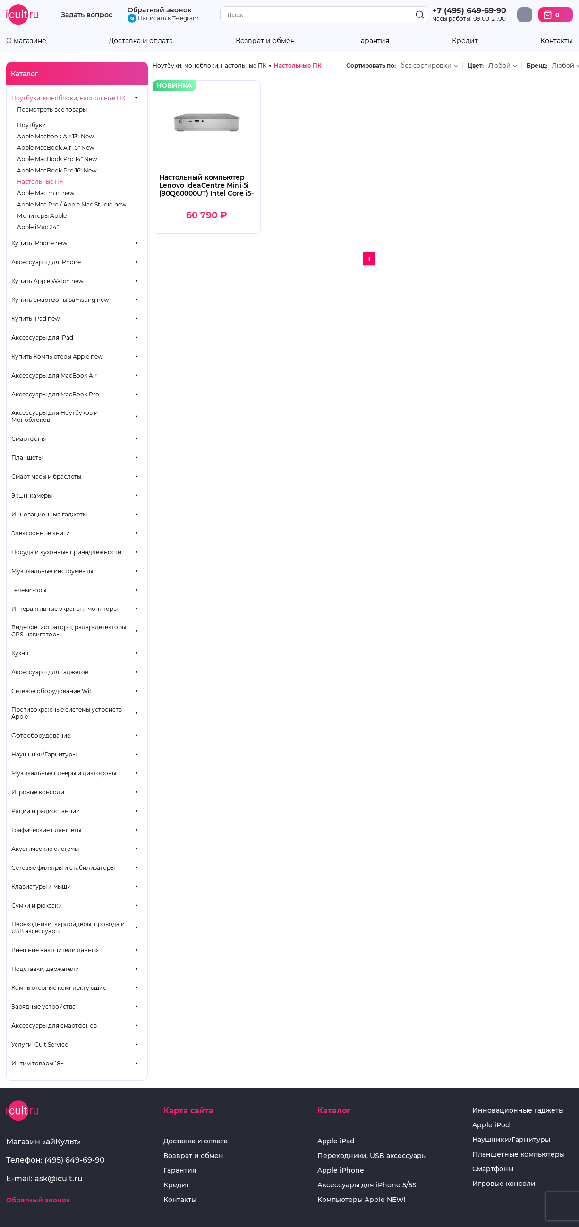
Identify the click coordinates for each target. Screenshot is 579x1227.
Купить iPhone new (39, 243)
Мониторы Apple (42, 215)
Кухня (19, 653)
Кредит (465, 40)
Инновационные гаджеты (49, 514)
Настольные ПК (40, 181)
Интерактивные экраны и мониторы (64, 608)
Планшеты (27, 457)
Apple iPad (336, 1141)
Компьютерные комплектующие (58, 987)
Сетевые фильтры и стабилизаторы (63, 867)
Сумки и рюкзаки (36, 905)
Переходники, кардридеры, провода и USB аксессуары (68, 927)
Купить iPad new (35, 318)
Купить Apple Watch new (47, 280)
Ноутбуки (31, 125)
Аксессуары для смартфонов (54, 1025)
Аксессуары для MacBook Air (54, 375)
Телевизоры (28, 589)
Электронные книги (40, 533)
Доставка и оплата (141, 40)
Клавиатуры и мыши (41, 886)
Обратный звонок (160, 10)
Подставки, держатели (45, 968)
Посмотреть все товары (52, 109)
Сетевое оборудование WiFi (52, 691)
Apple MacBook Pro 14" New (57, 159)
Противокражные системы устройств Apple (66, 713)
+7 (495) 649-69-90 (469, 10)
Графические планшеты (46, 829)
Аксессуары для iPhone (46, 262)
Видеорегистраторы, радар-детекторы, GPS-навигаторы (69, 631)
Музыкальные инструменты (52, 571)
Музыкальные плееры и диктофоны (63, 773)
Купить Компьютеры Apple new (57, 356)
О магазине (26, 40)
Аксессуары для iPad (42, 337)
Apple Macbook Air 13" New (55, 136)
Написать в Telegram (163, 18)
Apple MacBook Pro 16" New (57, 170)
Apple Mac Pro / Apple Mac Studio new (72, 204)
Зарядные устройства (43, 1006)
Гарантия (373, 40)
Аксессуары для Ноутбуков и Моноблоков (54, 416)
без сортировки (425, 65)
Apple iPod (491, 1125)
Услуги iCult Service (39, 1044)
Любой (499, 65)
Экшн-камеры (31, 495)
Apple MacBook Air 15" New (55, 147)
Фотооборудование (40, 735)
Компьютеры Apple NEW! (361, 1199)
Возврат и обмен (265, 40)
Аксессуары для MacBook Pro (55, 394)
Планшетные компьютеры (518, 1154)
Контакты (556, 40)
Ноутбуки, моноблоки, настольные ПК (68, 98)
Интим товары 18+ (37, 1063)
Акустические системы (45, 848)
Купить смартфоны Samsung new (60, 299)
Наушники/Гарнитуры (44, 754)
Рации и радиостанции (45, 811)
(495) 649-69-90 (74, 1160)
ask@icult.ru (58, 1178)
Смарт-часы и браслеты (46, 476)
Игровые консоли (37, 792)
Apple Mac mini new (46, 193)
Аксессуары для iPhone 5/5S (367, 1185)
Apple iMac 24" (38, 227)
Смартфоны (28, 438)
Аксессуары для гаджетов (49, 672)
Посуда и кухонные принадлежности (66, 552)
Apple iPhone (340, 1170)
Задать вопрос (86, 14)
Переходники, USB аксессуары (372, 1155)
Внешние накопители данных (55, 949)
